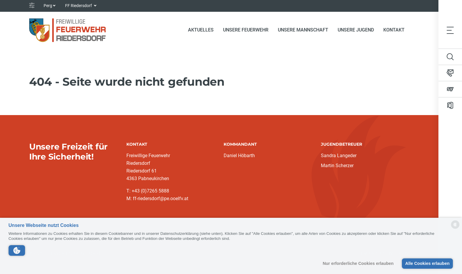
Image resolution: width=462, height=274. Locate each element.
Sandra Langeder (339, 155)
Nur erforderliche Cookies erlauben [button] (358, 263)
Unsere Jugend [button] (356, 30)
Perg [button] (48, 5)
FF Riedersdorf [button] (79, 5)
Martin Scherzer (337, 165)
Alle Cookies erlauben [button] (427, 263)
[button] (17, 250)
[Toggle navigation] (450, 30)
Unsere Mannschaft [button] (303, 30)
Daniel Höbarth (239, 155)
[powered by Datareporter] (455, 228)
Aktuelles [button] (201, 30)
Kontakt (394, 30)
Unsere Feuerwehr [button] (245, 30)
